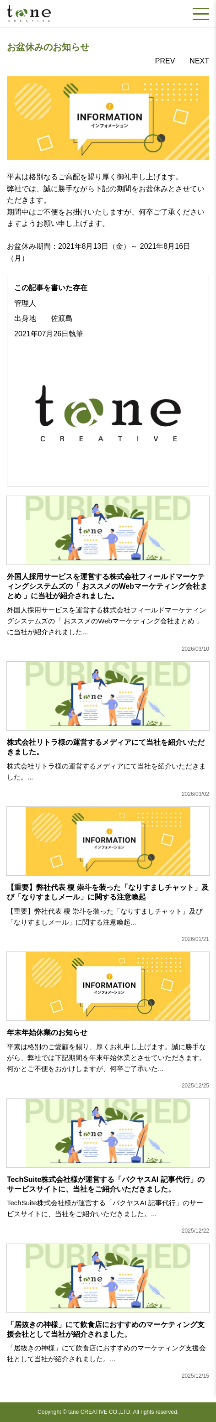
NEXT (199, 61)
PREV (165, 61)
